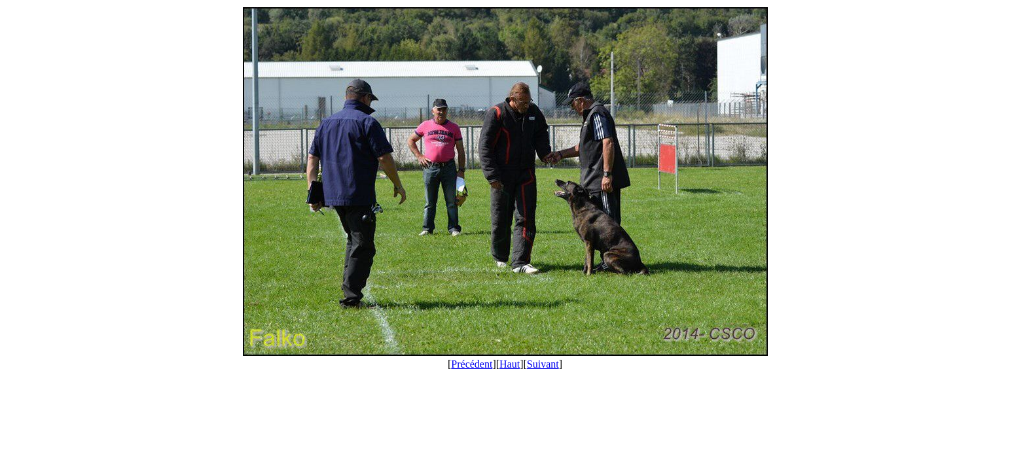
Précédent (471, 364)
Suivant (543, 364)
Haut (509, 364)
